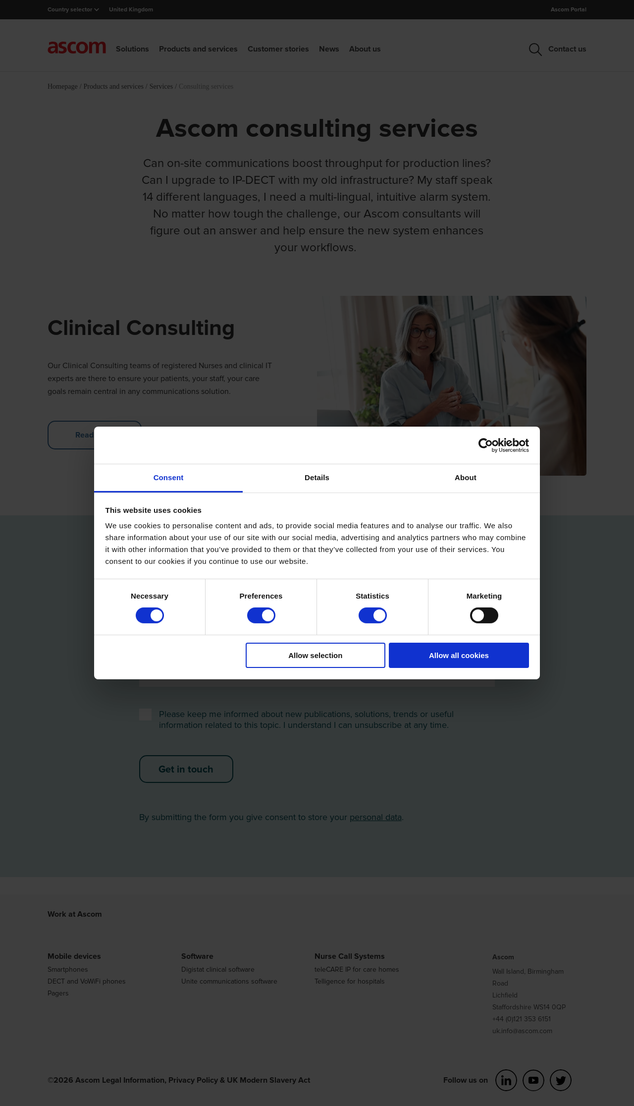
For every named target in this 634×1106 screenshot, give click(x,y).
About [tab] (465, 477)
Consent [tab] (169, 477)
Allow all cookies (459, 655)
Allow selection (315, 655)
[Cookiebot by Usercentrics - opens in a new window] (485, 445)
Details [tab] (317, 477)
